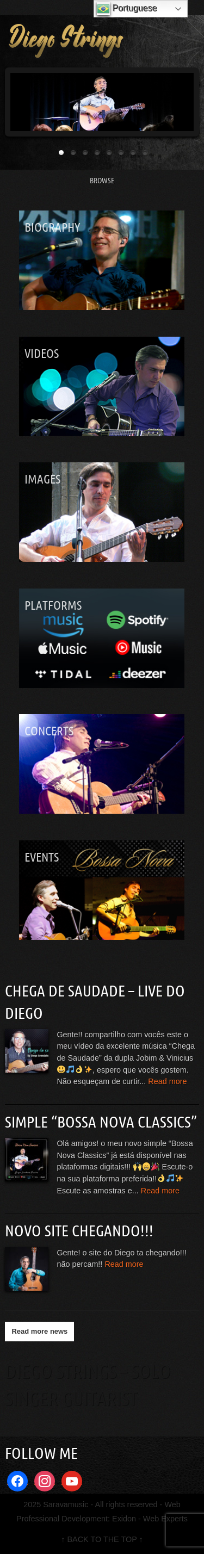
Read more (167, 1081)
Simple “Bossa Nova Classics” (101, 1121)
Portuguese (127, 8)
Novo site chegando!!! (79, 1230)
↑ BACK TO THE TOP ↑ (102, 1539)
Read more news (39, 1331)
